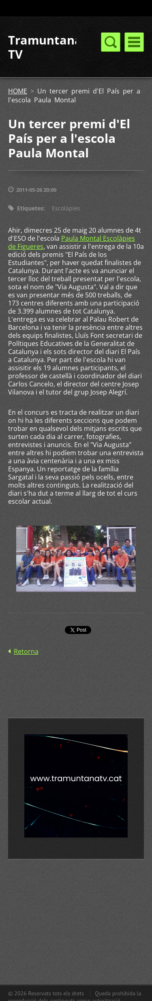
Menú (134, 42)
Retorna (26, 651)
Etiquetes (30, 208)
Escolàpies (66, 208)
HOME (17, 91)
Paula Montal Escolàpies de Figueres (71, 242)
